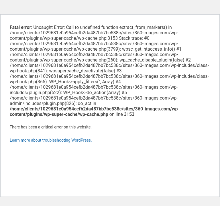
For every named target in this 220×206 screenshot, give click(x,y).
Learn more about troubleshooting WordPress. (51, 140)
